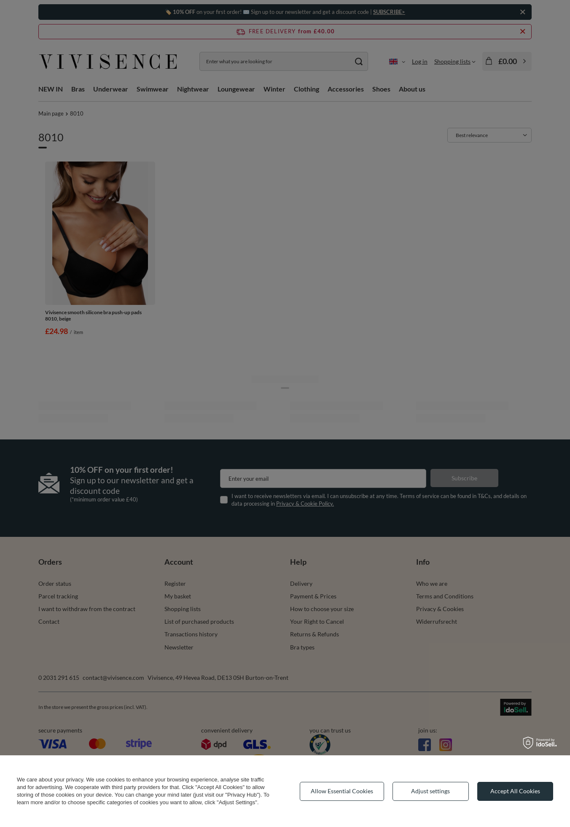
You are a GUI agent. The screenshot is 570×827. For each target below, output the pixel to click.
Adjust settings (430, 791)
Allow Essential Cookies (342, 791)
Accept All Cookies (515, 791)
